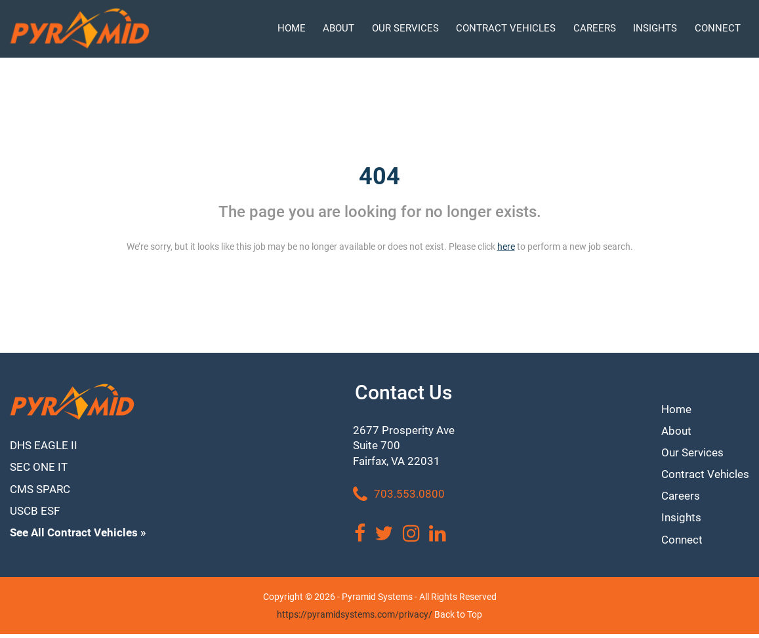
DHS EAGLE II (45, 446)
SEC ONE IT (40, 469)
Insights (678, 520)
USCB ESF (36, 516)
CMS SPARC (42, 493)
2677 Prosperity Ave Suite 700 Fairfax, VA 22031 (405, 447)
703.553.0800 (399, 498)
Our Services (690, 451)
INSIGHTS (655, 28)
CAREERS (594, 28)
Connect (679, 543)
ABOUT (338, 28)
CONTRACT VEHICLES (506, 28)
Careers (678, 497)
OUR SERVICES (405, 28)
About (673, 428)
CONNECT (718, 28)
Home (673, 405)
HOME (291, 28)
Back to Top (458, 618)
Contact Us (405, 392)
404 (379, 176)
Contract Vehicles (703, 474)
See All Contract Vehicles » (81, 539)
